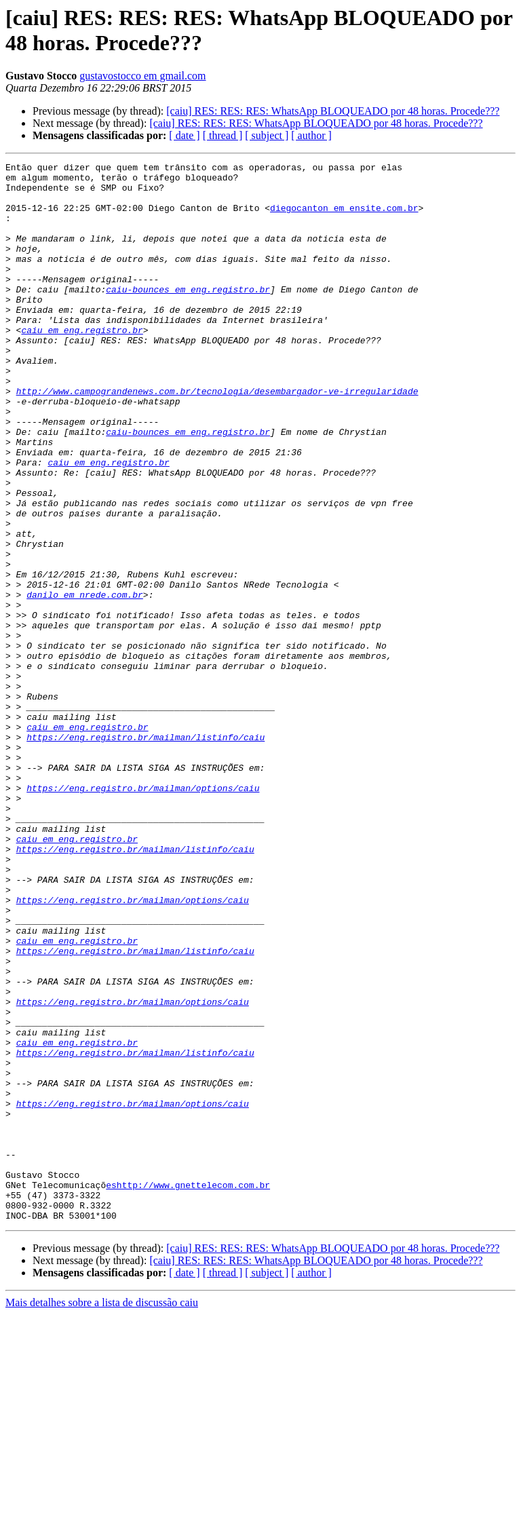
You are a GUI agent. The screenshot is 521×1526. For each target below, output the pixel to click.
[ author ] (311, 135)
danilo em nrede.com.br (84, 682)
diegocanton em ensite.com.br (344, 218)
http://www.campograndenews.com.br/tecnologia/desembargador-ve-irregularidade (217, 438)
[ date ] (184, 135)
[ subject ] (266, 135)
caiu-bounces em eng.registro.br (188, 315)
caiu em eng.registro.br (81, 364)
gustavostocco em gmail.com (142, 75)
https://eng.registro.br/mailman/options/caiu (142, 914)
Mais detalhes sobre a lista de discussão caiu (101, 1514)
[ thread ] (223, 135)
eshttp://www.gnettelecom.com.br (188, 1390)
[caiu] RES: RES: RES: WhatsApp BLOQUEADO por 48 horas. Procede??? (332, 111)
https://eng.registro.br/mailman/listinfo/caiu (145, 853)
